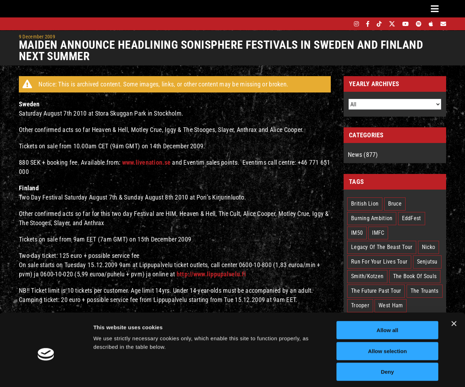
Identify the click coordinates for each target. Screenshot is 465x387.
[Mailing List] (443, 24)
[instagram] (356, 24)
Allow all (387, 300)
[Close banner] (453, 293)
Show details (373, 373)
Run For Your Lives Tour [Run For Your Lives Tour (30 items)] (379, 261)
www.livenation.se (146, 162)
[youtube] (405, 24)
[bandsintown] (344, 24)
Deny (387, 342)
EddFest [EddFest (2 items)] (411, 218)
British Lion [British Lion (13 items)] (364, 203)
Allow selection (387, 321)
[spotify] (419, 24)
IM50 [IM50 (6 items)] (357, 232)
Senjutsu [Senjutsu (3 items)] (427, 261)
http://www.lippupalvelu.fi (211, 274)
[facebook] (368, 24)
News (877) (363, 154)
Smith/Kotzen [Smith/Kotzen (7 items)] (367, 276)
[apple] (431, 24)
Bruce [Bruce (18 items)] (395, 203)
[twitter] (392, 24)
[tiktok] (379, 24)
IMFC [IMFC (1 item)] (378, 232)
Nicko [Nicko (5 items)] (428, 247)
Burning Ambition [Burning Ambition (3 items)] (371, 218)
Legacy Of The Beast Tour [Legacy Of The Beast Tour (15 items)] (381, 247)
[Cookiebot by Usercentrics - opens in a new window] (46, 373)
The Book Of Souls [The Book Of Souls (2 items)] (415, 276)
